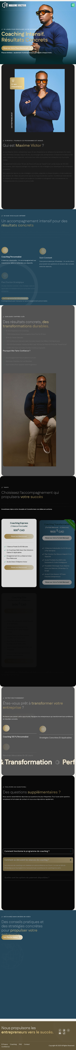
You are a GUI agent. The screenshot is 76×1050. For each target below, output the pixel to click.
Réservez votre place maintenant (15, 48)
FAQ (20, 1044)
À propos (4, 1044)
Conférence (5, 1047)
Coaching (13, 1044)
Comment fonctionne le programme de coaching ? (26, 854)
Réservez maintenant (19, 539)
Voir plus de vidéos (10, 937)
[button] (73, 5)
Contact (27, 1044)
